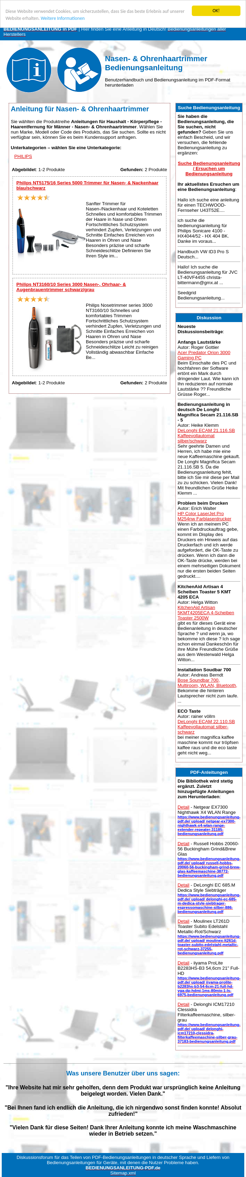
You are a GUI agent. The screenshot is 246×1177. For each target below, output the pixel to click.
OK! (216, 11)
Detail (183, 807)
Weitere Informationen (62, 18)
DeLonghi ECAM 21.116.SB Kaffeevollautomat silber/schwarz (206, 435)
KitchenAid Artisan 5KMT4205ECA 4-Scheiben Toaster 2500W (206, 612)
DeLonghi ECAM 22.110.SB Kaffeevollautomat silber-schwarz (206, 727)
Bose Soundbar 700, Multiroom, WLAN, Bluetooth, (207, 683)
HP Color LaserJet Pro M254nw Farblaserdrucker (204, 516)
